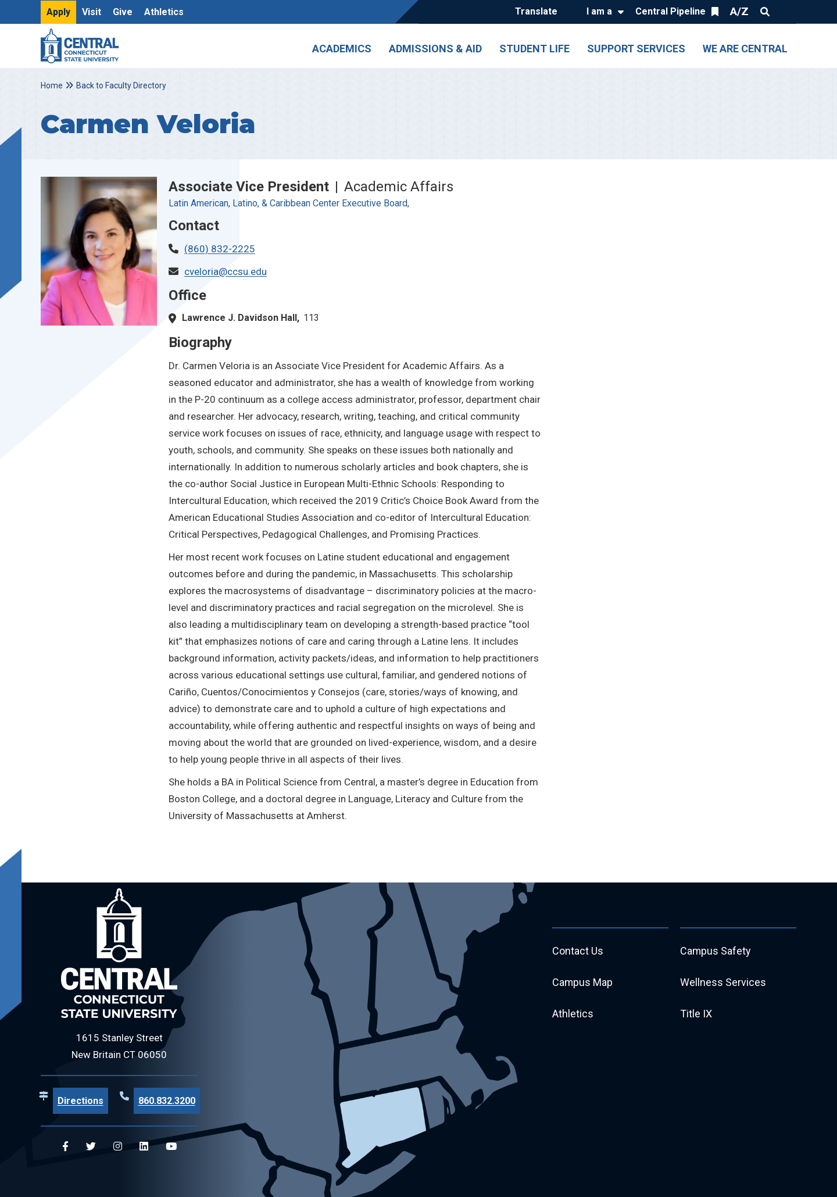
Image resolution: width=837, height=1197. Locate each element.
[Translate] (539, 12)
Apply (58, 11)
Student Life (534, 48)
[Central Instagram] (117, 1146)
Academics (341, 48)
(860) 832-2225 (219, 249)
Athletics (164, 11)
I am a (599, 11)
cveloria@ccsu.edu (225, 271)
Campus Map (582, 983)
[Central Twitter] (91, 1146)
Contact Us (577, 951)
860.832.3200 (166, 1100)
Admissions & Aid (435, 48)
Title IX (696, 1014)
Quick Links (785, 11)
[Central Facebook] (65, 1146)
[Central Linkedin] (144, 1146)
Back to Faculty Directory (121, 85)
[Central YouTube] (171, 1146)
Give (123, 11)
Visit (91, 11)
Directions (80, 1100)
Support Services (636, 48)
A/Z (739, 11)
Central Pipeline (670, 11)
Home (52, 85)
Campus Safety (716, 951)
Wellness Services (723, 983)
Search (764, 11)
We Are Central (745, 48)
